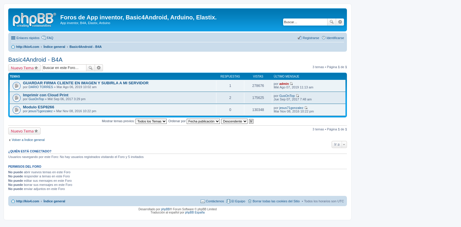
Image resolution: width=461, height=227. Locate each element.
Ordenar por (194, 121)
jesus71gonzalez (41, 111)
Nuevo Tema (22, 67)
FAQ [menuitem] (50, 38)
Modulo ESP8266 (38, 107)
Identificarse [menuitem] (335, 38)
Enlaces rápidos (27, 38)
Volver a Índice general (28, 140)
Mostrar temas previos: (134, 121)
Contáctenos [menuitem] (215, 201)
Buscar (331, 22)
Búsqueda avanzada (340, 22)
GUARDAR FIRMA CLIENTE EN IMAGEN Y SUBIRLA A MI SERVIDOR (85, 83)
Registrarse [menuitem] (311, 38)
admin (284, 83)
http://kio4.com (27, 201)
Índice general (54, 201)
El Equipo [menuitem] (238, 201)
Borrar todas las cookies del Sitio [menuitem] (276, 201)
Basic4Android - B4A (35, 59)
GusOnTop (36, 99)
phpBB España (195, 212)
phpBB (165, 209)
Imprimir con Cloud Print (46, 95)
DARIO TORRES (41, 87)
